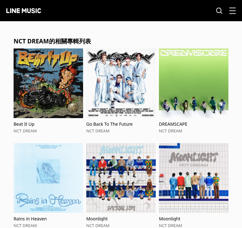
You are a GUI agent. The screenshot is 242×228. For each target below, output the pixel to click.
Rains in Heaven (30, 218)
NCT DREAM (25, 131)
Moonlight (97, 218)
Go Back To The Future (109, 124)
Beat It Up (24, 124)
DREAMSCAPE (173, 124)
